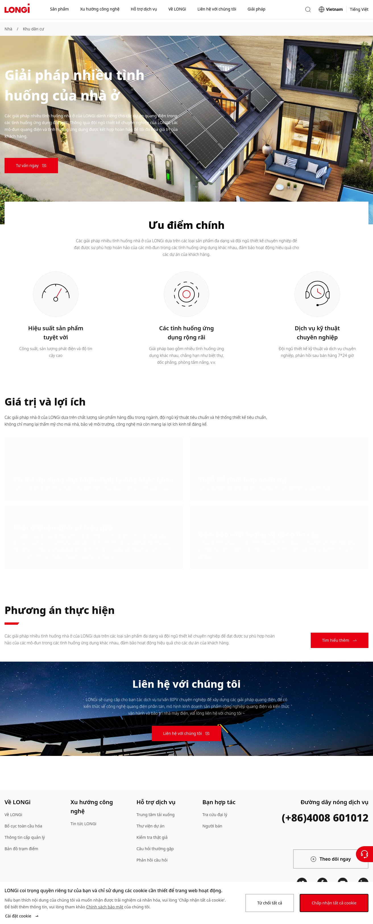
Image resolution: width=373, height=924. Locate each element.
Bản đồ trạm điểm (21, 848)
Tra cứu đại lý (214, 814)
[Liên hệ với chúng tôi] (364, 854)
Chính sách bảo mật (104, 907)
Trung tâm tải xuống (155, 814)
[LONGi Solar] (17, 11)
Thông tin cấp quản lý (25, 837)
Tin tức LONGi (83, 823)
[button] (307, 10)
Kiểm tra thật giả (151, 837)
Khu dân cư (33, 29)
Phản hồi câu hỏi (151, 860)
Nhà (8, 29)
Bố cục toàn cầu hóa (23, 826)
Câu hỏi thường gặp (155, 848)
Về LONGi (13, 814)
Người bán (212, 826)
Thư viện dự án (150, 826)
